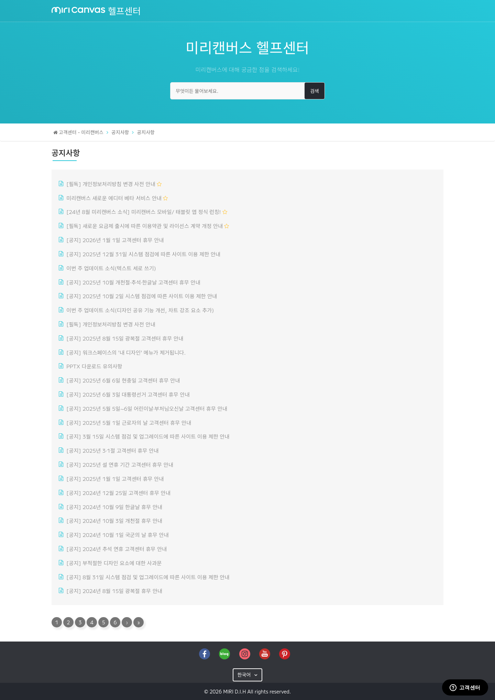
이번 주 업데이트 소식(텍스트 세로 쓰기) (111, 268)
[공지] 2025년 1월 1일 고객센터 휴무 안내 (115, 478)
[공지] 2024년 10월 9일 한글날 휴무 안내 (114, 506)
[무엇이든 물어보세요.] (247, 90)
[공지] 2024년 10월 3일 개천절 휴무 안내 (114, 520)
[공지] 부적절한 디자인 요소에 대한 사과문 (114, 563)
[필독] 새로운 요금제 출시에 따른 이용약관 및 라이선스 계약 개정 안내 (144, 225)
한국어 (245, 674)
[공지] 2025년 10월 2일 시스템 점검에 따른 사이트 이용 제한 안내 (141, 296)
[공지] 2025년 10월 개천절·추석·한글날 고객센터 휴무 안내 (133, 282)
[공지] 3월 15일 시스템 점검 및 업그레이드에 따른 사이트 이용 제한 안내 (148, 436)
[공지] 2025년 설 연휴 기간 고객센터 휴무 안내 (119, 464)
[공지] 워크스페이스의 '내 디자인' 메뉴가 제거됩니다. (126, 352)
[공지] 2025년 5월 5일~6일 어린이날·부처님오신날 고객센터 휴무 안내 (146, 408)
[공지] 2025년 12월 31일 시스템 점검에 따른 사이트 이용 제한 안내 (143, 254)
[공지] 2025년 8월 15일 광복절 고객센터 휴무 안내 (124, 338)
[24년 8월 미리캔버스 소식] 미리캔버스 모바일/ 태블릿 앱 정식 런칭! (143, 211)
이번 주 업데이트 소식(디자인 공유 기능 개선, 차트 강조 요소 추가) (140, 310)
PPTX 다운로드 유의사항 (94, 366)
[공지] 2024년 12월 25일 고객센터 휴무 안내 (118, 492)
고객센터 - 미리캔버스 (81, 132)
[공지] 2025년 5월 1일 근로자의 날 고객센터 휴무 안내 (128, 422)
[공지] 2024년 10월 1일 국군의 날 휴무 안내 (117, 534)
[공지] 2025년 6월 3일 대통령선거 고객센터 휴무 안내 (128, 394)
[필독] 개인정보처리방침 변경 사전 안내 (110, 183)
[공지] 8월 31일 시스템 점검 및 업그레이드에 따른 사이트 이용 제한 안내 (148, 577)
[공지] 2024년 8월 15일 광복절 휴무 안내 (114, 590)
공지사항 (120, 132)
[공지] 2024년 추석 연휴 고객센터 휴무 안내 (116, 548)
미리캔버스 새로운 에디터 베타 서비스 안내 (114, 198)
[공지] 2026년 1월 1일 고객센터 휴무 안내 (115, 240)
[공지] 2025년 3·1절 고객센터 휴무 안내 (112, 450)
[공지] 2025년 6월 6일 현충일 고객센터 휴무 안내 (123, 380)
